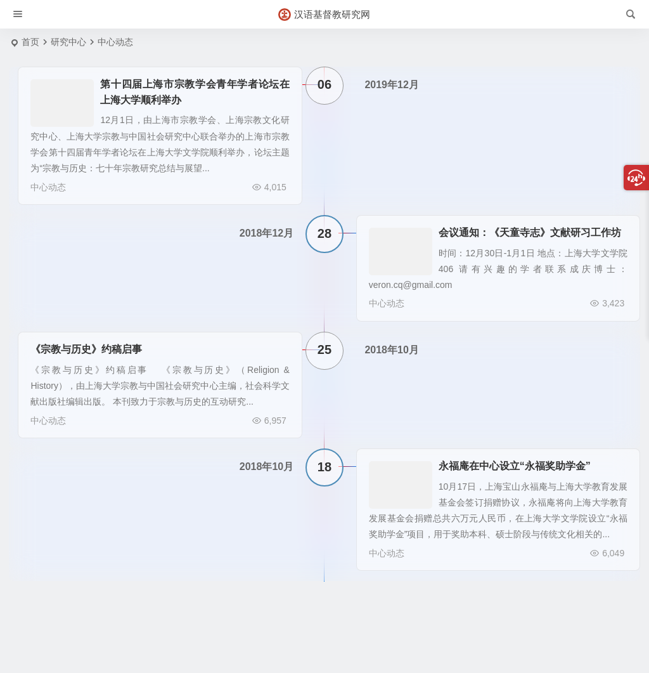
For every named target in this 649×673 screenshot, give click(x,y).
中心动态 (39, 187)
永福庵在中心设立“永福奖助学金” (515, 454)
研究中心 (68, 42)
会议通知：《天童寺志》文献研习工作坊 (530, 228)
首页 (30, 42)
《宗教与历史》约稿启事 (77, 341)
